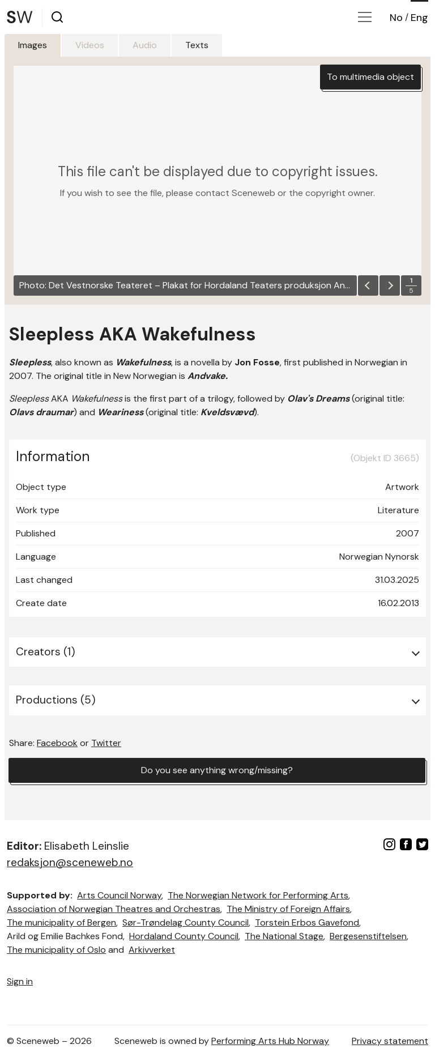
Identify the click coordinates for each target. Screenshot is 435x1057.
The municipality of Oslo (56, 950)
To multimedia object (370, 77)
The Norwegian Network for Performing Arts (258, 895)
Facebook (57, 743)
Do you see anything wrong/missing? (217, 770)
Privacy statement (390, 1041)
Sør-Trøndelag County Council (185, 922)
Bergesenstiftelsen (368, 936)
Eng (419, 17)
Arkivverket (152, 950)
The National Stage (284, 936)
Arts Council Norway (119, 895)
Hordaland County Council (183, 936)
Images (32, 45)
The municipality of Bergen (61, 922)
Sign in (20, 981)
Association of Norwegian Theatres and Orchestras (113, 909)
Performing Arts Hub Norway (270, 1041)
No (396, 17)
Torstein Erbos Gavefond (307, 922)
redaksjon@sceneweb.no (70, 862)
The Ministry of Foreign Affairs (288, 909)
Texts (196, 45)
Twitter (106, 743)
